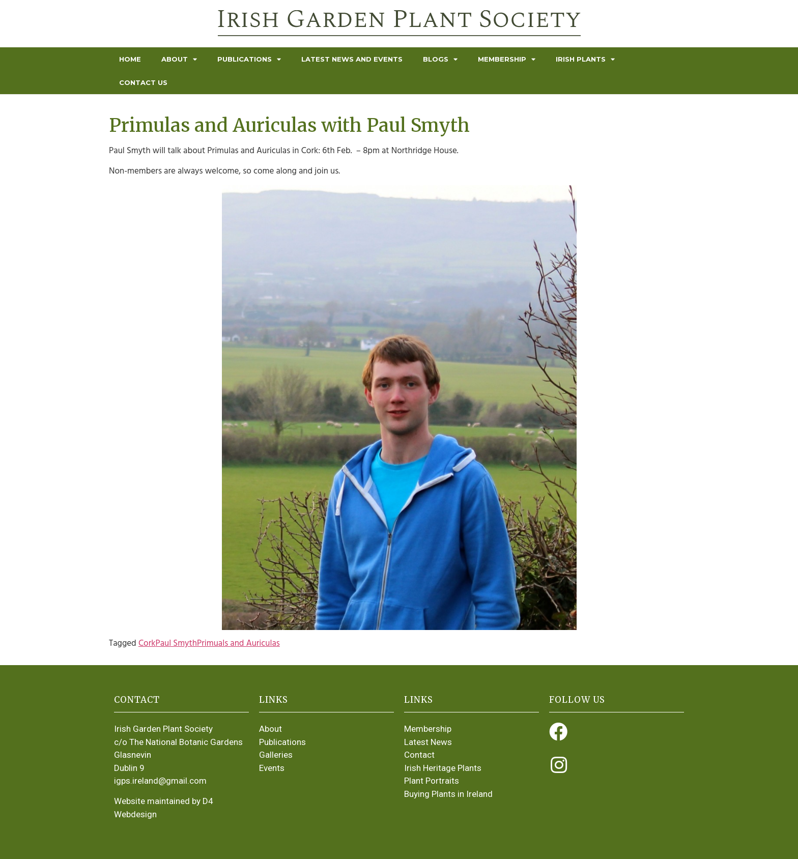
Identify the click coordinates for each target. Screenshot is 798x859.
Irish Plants (585, 59)
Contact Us (143, 82)
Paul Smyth (176, 643)
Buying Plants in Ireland (448, 794)
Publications (249, 59)
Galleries (276, 755)
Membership (506, 59)
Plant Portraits (431, 781)
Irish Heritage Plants (442, 768)
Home (130, 59)
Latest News (428, 742)
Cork (147, 643)
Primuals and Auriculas (238, 643)
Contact (419, 755)
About (179, 59)
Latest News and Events (352, 59)
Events (271, 768)
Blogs (440, 59)
